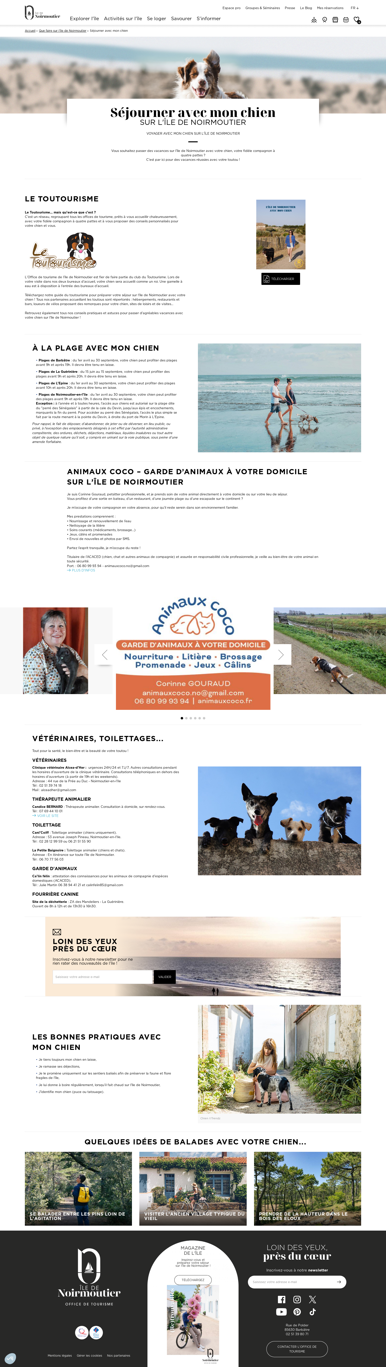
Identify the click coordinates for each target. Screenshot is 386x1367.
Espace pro (232, 8)
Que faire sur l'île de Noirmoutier (62, 30)
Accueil (30, 30)
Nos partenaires (118, 1355)
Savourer (181, 19)
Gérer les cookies (89, 1355)
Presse (290, 8)
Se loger (156, 19)
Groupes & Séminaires (262, 8)
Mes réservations (330, 8)
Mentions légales (60, 1355)
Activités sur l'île (123, 19)
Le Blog (306, 8)
